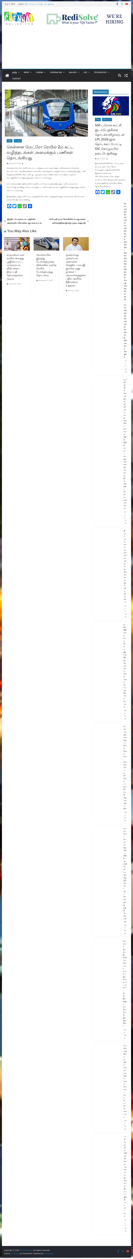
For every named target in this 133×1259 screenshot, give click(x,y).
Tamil (9, 141)
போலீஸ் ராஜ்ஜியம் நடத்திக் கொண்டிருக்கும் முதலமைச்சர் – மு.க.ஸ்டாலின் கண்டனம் (125, 1081)
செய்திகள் (18, 141)
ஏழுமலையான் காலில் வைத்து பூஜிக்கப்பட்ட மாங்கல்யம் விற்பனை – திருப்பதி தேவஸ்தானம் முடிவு (15, 266)
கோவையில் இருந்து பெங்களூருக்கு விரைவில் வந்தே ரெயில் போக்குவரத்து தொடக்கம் (46, 265)
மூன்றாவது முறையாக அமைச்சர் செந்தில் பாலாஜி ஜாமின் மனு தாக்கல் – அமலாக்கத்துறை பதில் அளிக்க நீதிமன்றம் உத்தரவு (76, 270)
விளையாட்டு (107, 119)
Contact (16, 78)
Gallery (73, 72)
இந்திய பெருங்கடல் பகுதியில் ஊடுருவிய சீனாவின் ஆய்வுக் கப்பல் (23, 221)
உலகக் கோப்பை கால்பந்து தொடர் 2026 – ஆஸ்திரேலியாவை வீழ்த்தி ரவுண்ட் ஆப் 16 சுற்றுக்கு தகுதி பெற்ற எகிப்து (125, 875)
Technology (100, 72)
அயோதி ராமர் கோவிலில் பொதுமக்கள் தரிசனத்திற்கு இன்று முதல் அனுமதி (69, 221)
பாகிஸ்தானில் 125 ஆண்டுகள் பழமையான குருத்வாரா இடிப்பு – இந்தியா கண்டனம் (125, 1176)
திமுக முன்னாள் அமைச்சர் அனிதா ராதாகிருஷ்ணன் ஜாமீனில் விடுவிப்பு (125, 566)
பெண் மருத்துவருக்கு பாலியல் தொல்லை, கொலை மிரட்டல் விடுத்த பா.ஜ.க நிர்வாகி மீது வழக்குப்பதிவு (125, 767)
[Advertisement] (66, 49)
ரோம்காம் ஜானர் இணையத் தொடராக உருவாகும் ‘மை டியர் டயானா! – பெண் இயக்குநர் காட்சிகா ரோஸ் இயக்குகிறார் (125, 983)
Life (85, 72)
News (26, 72)
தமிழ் (14, 72)
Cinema (39, 72)
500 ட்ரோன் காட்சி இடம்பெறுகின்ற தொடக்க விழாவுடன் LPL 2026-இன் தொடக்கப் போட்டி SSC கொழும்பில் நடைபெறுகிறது (109, 139)
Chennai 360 (56, 72)
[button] (18, 72)
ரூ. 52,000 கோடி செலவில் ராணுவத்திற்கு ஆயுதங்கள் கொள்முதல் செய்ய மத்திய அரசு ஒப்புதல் (125, 665)
